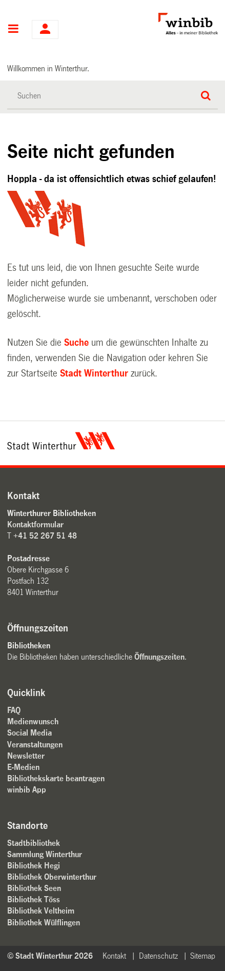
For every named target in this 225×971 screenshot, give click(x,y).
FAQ (14, 710)
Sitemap (202, 956)
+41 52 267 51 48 (45, 535)
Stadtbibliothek (33, 843)
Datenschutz (158, 956)
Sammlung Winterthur (44, 854)
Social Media (29, 732)
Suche (76, 343)
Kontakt (114, 956)
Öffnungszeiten (159, 656)
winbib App (26, 789)
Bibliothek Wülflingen (43, 922)
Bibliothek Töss (33, 899)
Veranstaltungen (35, 744)
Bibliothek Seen (34, 888)
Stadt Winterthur (94, 373)
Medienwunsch (32, 721)
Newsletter (26, 755)
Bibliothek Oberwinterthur (51, 877)
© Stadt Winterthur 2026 (50, 956)
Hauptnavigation (13, 30)
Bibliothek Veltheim (40, 910)
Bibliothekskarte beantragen (56, 778)
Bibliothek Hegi (33, 865)
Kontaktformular (35, 524)
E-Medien (23, 767)
